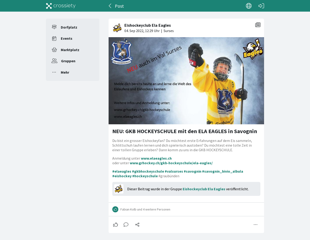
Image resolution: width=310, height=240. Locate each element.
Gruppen (68, 61)
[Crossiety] (60, 6)
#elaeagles (121, 171)
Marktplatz (70, 49)
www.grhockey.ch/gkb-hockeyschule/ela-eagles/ (171, 163)
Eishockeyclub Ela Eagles (204, 189)
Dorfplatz (69, 27)
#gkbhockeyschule (148, 171)
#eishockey (122, 176)
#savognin (192, 171)
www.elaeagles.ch (156, 158)
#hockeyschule (145, 176)
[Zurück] (110, 6)
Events (66, 38)
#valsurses (174, 171)
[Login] (261, 6)
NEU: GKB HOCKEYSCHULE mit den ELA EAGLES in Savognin (184, 131)
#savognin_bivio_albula (222, 171)
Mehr (65, 72)
